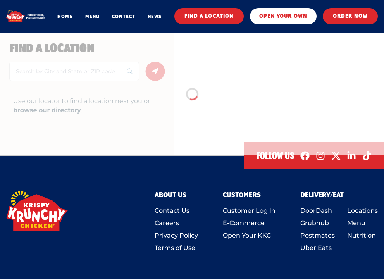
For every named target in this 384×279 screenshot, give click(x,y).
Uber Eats (316, 247)
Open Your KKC (247, 235)
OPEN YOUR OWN (283, 16)
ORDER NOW (350, 16)
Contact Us (172, 210)
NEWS (155, 16)
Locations (362, 210)
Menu (356, 223)
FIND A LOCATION (209, 16)
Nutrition (361, 235)
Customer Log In (249, 210)
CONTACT (123, 16)
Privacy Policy (176, 235)
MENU (92, 16)
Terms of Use (175, 247)
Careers (167, 223)
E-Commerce (244, 223)
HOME (64, 16)
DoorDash (316, 210)
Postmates (317, 235)
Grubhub (314, 223)
